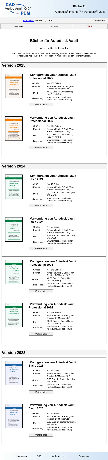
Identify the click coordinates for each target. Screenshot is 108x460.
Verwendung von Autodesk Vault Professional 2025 (51, 119)
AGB (39, 456)
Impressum (22, 456)
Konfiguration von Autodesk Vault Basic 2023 (52, 364)
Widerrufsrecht (59, 456)
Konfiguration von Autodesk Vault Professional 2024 (52, 263)
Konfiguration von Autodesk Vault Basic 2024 (52, 177)
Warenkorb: (28, 20)
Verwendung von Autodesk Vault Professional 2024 (51, 306)
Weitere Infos (41, 104)
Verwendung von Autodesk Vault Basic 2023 (51, 406)
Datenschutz (84, 456)
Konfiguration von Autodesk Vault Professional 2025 (52, 76)
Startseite (18, 26)
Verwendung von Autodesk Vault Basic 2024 (51, 220)
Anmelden (100, 20)
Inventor (54, 26)
